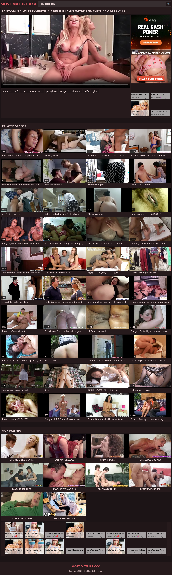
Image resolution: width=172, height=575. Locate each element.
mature (7, 91)
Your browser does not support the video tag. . (65, 51)
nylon (95, 91)
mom (23, 91)
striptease (75, 91)
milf (16, 91)
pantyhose (51, 91)
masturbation (36, 91)
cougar (63, 91)
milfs (86, 91)
